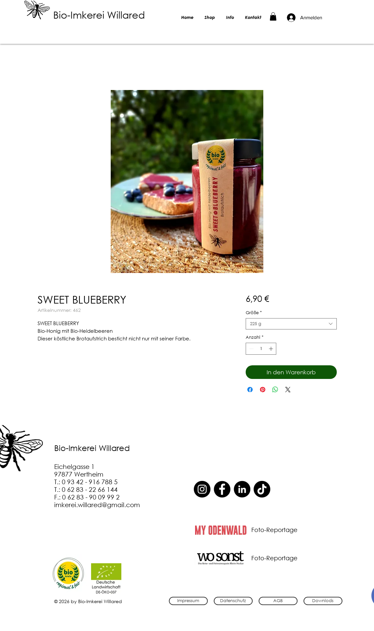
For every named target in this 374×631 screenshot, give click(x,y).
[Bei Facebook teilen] (250, 390)
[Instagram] (202, 489)
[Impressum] (188, 601)
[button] (273, 16)
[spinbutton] (261, 348)
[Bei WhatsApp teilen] (275, 390)
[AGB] (278, 601)
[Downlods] (323, 601)
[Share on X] (288, 390)
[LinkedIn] (242, 489)
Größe (254, 313)
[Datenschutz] (233, 601)
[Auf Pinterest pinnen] (263, 390)
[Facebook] (222, 489)
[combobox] (291, 323)
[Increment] (272, 348)
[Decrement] (251, 348)
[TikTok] (262, 489)
